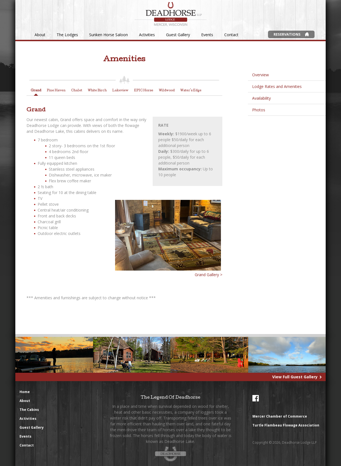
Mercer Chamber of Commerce (279, 416)
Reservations (287, 34)
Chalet (76, 90)
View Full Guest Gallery (295, 376)
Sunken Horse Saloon (108, 34)
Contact (231, 34)
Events (207, 34)
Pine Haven (56, 90)
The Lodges (67, 34)
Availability (261, 98)
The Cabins (29, 409)
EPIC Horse (143, 90)
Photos (258, 109)
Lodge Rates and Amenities (277, 86)
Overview (260, 74)
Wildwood (167, 90)
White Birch (97, 90)
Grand (36, 90)
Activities (147, 34)
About (40, 34)
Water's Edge (190, 90)
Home (25, 391)
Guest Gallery (178, 34)
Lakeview (120, 90)
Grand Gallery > (208, 274)
